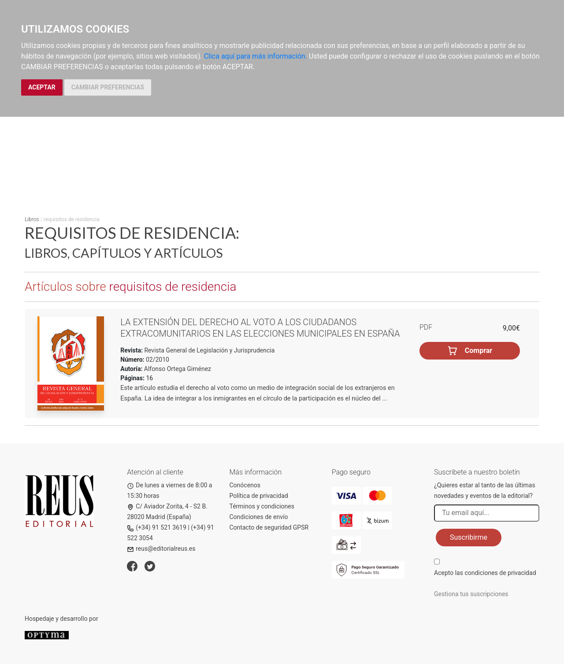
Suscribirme (468, 537)
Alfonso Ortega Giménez (177, 368)
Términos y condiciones (262, 506)
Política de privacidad (259, 495)
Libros (32, 219)
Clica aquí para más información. (255, 56)
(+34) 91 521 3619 (156, 527)
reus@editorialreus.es (161, 548)
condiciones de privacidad (500, 572)
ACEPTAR (42, 87)
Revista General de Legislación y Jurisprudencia (209, 350)
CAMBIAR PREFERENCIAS (107, 87)
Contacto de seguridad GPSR (269, 527)
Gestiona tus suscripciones (471, 593)
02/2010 (157, 359)
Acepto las (485, 572)
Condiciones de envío (259, 516)
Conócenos (245, 485)
